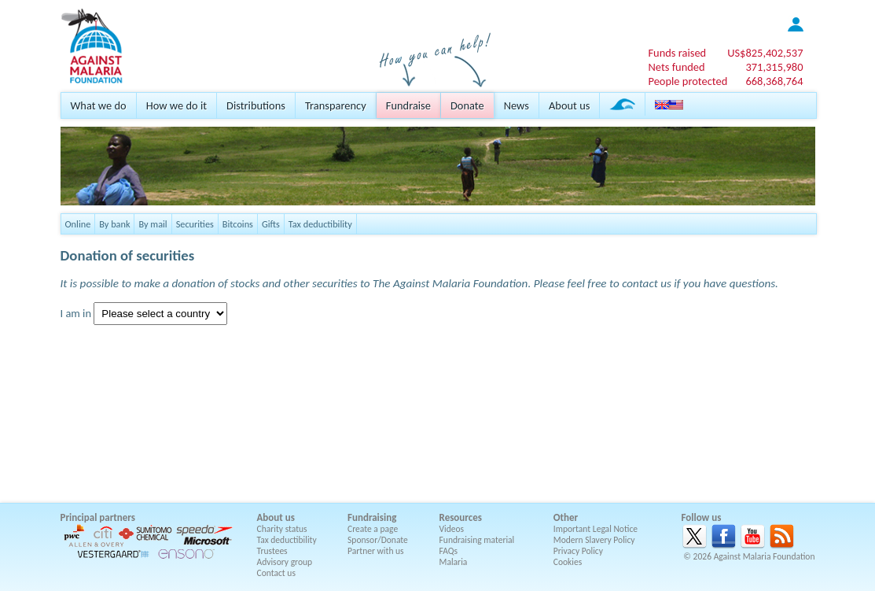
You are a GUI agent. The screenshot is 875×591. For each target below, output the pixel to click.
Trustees (272, 550)
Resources (460, 517)
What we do (99, 105)
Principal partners (98, 517)
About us (569, 105)
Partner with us (375, 550)
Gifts (271, 224)
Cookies (568, 561)
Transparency (335, 105)
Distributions (255, 105)
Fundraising (371, 517)
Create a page (372, 528)
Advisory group (285, 561)
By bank (114, 224)
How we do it (176, 105)
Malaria (453, 561)
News (516, 105)
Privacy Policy (578, 550)
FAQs (448, 550)
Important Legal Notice (595, 528)
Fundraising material (477, 539)
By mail (152, 224)
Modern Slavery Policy (594, 539)
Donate (467, 105)
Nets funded (676, 67)
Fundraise (408, 105)
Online (78, 224)
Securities (195, 224)
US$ (765, 53)
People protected (687, 81)
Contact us (276, 572)
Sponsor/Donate (377, 539)
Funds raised (677, 53)
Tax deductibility (320, 224)
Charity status (282, 528)
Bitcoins (237, 224)
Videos (452, 528)
